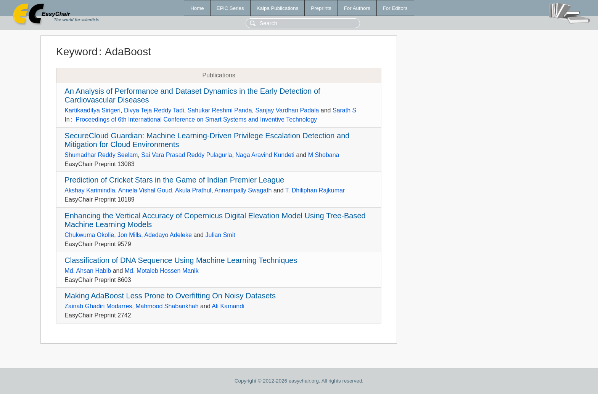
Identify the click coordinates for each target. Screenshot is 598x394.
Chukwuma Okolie (89, 235)
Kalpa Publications (278, 8)
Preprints (321, 8)
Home (197, 8)
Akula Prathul (193, 190)
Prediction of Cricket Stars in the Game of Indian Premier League (174, 180)
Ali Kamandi (228, 306)
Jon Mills (129, 235)
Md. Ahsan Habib (87, 270)
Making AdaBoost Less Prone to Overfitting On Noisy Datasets (170, 295)
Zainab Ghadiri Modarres (98, 306)
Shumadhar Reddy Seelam (101, 155)
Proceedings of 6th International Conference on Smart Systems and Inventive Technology (196, 119)
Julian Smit (220, 235)
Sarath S (344, 110)
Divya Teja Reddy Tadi (154, 110)
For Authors (357, 8)
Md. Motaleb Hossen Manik (162, 270)
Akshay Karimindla (89, 190)
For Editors (395, 8)
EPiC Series (230, 8)
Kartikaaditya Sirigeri (92, 110)
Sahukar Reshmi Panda (220, 110)
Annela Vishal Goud (145, 190)
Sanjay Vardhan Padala (287, 110)
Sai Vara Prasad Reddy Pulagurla (186, 155)
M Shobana (323, 155)
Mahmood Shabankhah (166, 306)
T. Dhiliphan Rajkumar (315, 190)
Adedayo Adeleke (168, 235)
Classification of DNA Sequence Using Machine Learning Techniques (180, 260)
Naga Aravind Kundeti (264, 155)
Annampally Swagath (243, 190)
